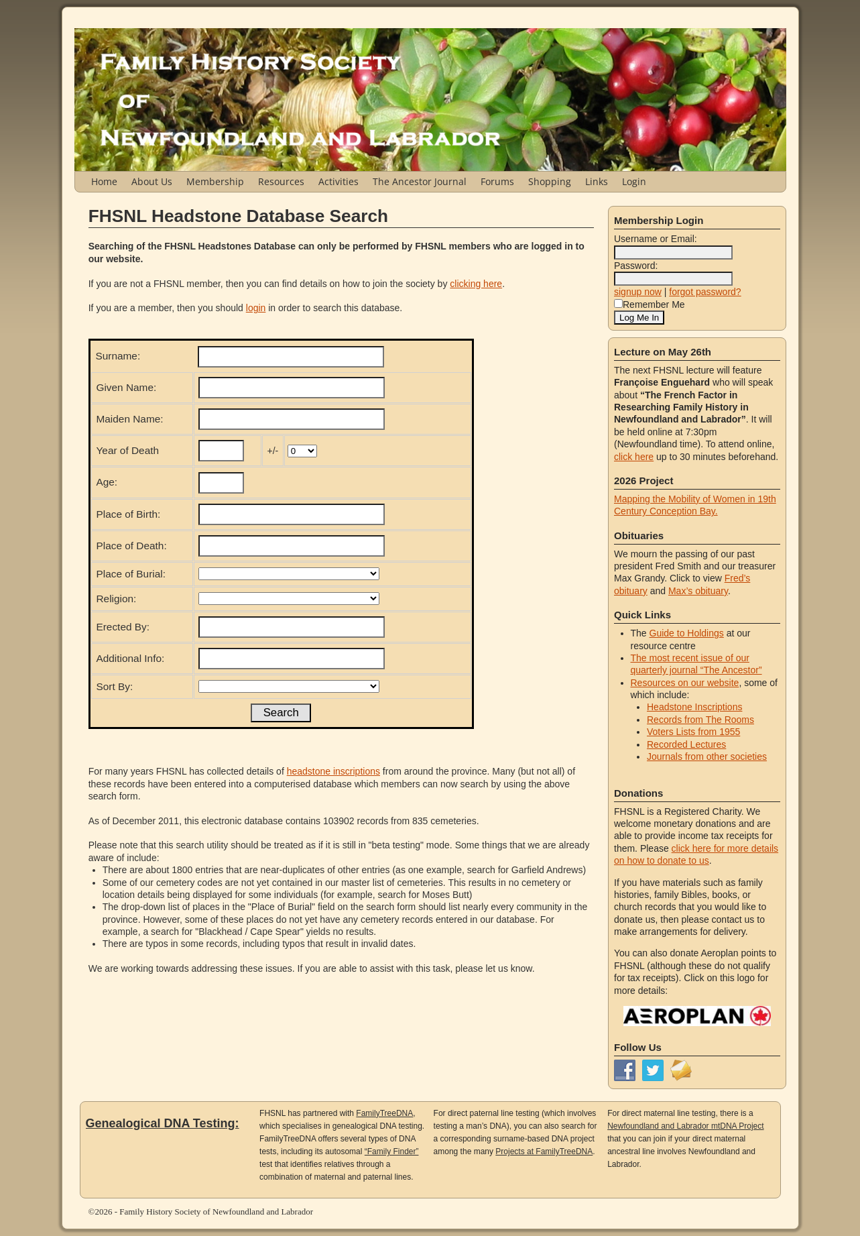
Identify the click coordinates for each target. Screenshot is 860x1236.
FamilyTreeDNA (384, 1113)
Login (634, 181)
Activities (338, 181)
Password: (636, 265)
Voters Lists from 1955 (693, 731)
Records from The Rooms (700, 719)
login (256, 307)
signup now (638, 291)
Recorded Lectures (686, 744)
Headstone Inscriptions (694, 706)
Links (596, 181)
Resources (281, 181)
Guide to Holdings (687, 633)
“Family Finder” (392, 1151)
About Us (151, 181)
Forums (497, 181)
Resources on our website (685, 682)
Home (104, 181)
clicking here (476, 283)
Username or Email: (655, 238)
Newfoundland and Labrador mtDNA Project (685, 1126)
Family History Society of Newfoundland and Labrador (216, 1211)
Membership (215, 181)
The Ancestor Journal (420, 181)
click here (634, 456)
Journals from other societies (707, 756)
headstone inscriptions (333, 771)
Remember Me (649, 304)
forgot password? (705, 291)
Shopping (549, 181)
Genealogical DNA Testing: (162, 1123)
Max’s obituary (698, 590)
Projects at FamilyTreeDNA (544, 1151)
